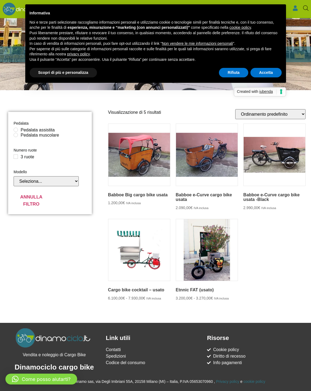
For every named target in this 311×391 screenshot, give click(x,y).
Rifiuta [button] (234, 72)
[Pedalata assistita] (16, 130)
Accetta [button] (266, 72)
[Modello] (46, 181)
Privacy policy (227, 381)
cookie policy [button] (240, 27)
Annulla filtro (31, 200)
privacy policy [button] (78, 54)
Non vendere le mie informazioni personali (197, 43)
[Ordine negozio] (270, 114)
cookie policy (254, 381)
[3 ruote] (16, 156)
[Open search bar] (306, 8)
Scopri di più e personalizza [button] (63, 72)
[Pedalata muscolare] (16, 135)
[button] (41, 379)
